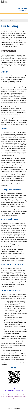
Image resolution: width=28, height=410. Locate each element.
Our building (13, 21)
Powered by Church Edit (14, 408)
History (7, 21)
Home (2, 21)
